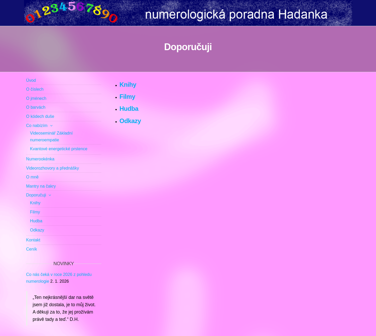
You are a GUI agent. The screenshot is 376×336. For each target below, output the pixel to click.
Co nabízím (37, 125)
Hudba (129, 108)
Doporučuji (36, 195)
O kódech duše (40, 116)
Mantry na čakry (41, 186)
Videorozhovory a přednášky (52, 168)
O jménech (36, 98)
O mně (32, 177)
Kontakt (33, 240)
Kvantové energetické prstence (58, 149)
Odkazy (130, 120)
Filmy (127, 96)
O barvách (35, 107)
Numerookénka (40, 159)
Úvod (31, 80)
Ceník (31, 249)
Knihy (128, 84)
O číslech (35, 89)
